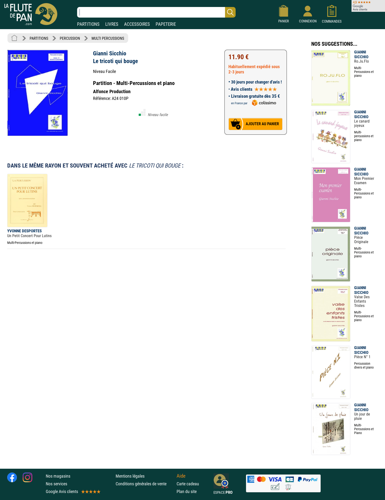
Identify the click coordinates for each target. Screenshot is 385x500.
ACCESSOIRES (137, 24)
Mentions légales (130, 476)
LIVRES (111, 24)
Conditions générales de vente (145, 483)
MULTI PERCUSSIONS (108, 38)
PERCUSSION (70, 38)
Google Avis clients (73, 491)
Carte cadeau (188, 483)
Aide (181, 476)
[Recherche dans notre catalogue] (156, 12)
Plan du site (187, 491)
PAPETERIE (166, 24)
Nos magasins (58, 476)
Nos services (56, 483)
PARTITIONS (88, 24)
